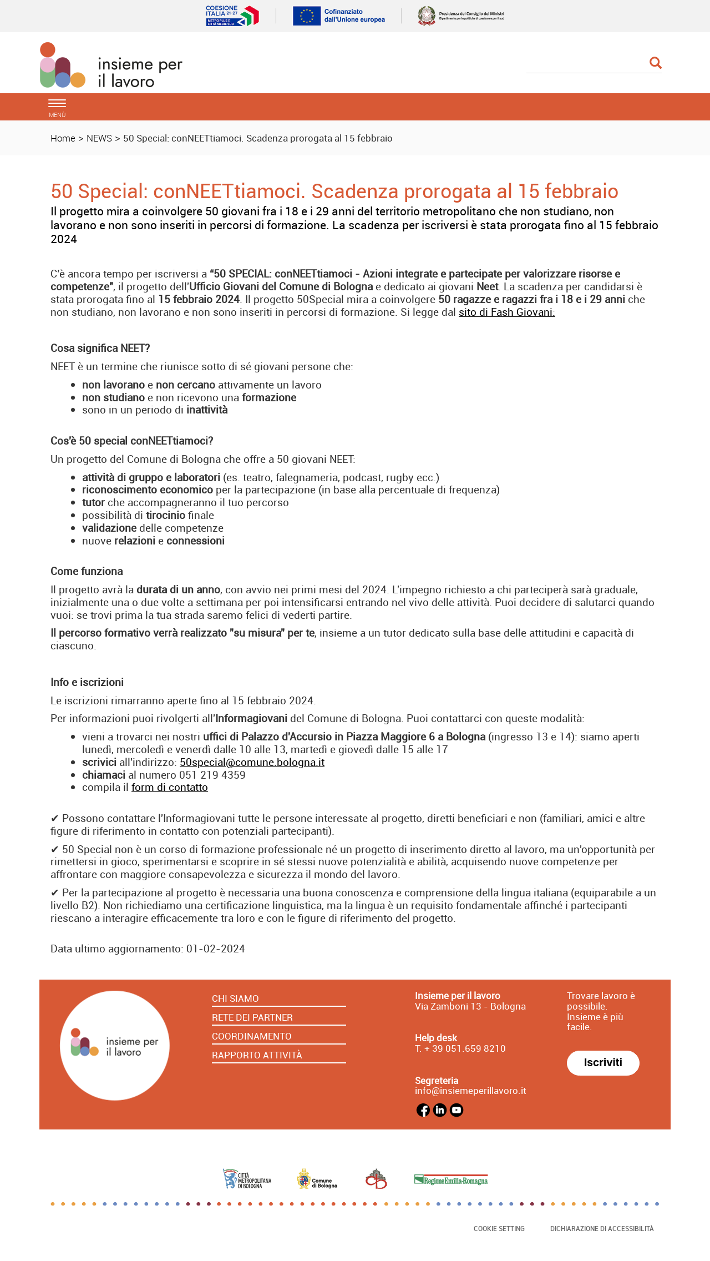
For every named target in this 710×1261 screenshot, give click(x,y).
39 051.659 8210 (468, 1048)
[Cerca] (594, 63)
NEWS (99, 138)
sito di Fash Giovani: (507, 312)
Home (62, 138)
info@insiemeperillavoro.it (470, 1090)
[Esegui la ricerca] (656, 63)
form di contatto (169, 787)
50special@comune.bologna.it (252, 762)
